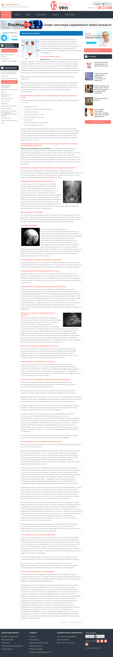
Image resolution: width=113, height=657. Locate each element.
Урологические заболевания (6, 86)
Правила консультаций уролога (12, 646)
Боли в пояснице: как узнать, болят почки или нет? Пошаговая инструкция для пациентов (101, 89)
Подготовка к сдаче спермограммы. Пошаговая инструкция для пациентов (101, 77)
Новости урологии (35, 646)
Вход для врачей (7, 649)
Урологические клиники (9, 120)
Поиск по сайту (94, 50)
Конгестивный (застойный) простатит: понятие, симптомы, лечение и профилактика (101, 113)
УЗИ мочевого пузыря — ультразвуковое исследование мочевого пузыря (9, 113)
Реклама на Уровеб (35, 649)
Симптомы (4, 76)
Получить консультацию (9, 50)
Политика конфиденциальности (40, 652)
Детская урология (9, 82)
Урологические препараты (6, 95)
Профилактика (41, 15)
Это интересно (34, 640)
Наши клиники (70, 15)
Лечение (4, 92)
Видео (28, 15)
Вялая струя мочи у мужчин (101, 99)
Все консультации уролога (7, 55)
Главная (6, 15)
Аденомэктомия (6, 98)
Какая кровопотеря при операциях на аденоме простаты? (101, 64)
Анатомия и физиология (9, 78)
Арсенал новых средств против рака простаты (9, 72)
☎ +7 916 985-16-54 (10, 5)
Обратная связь (90, 633)
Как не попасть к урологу (65, 643)
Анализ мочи (5, 101)
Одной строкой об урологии (38, 643)
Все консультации (7, 640)
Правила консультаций (9, 61)
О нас (3, 123)
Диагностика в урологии (9, 89)
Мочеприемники (6, 108)
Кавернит (4, 103)
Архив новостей (98, 122)
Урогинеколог (5, 118)
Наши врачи (5, 58)
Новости (17, 15)
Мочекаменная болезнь (9, 106)
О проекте (55, 15)
